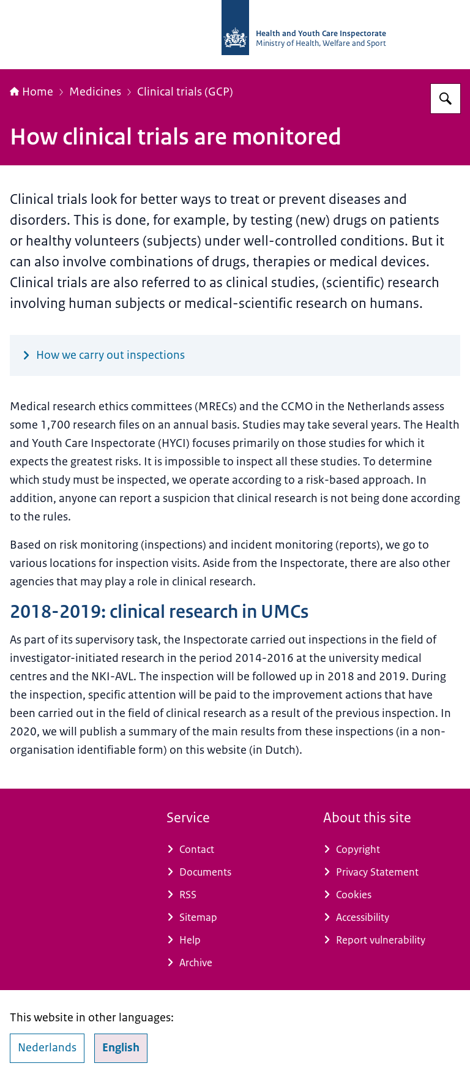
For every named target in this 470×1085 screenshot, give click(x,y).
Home (31, 91)
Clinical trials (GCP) (185, 91)
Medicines (95, 91)
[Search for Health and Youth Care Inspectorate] (445, 98)
